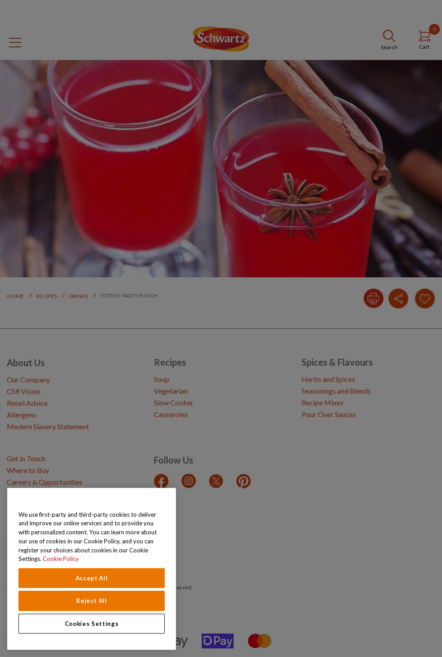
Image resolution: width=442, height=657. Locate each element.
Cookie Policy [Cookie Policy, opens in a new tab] (61, 558)
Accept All (92, 578)
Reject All (91, 600)
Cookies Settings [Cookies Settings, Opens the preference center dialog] (92, 623)
